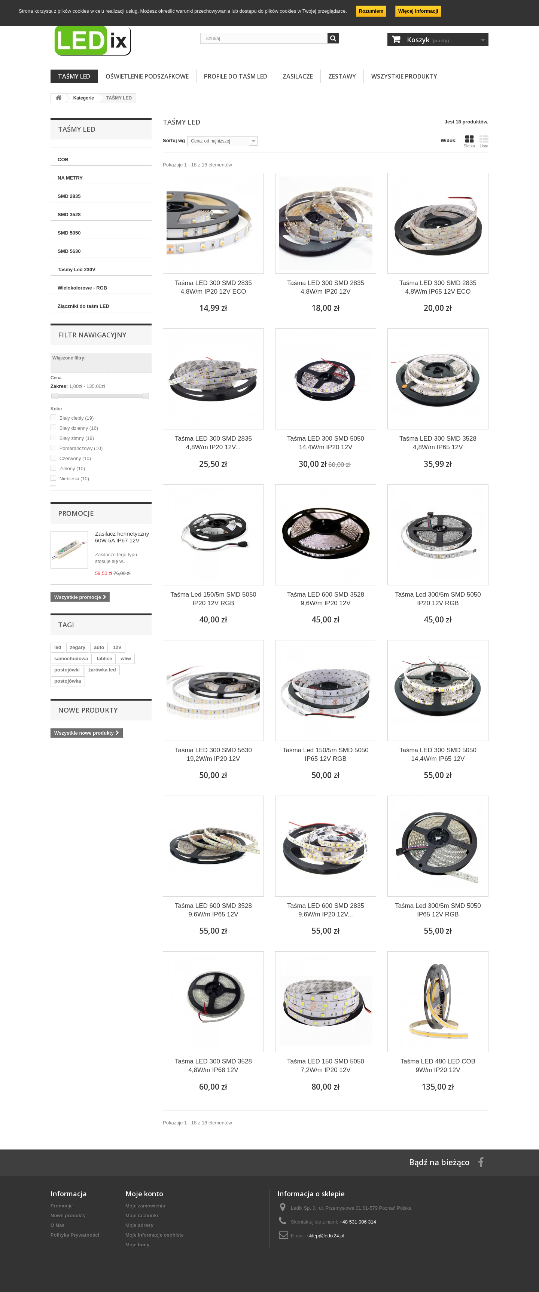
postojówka (67, 681)
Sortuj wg (174, 140)
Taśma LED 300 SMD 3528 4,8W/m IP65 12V (437, 443)
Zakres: (59, 386)
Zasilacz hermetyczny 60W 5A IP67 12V (122, 537)
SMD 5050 (69, 233)
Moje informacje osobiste (154, 1235)
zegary (77, 647)
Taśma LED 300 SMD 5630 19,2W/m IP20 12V (213, 754)
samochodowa (71, 658)
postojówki (67, 670)
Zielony (72, 468)
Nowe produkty (88, 709)
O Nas (58, 1225)
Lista (483, 141)
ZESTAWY (342, 76)
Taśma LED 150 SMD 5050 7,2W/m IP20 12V (325, 1066)
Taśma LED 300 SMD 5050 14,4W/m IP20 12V (325, 443)
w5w (126, 658)
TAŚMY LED (74, 76)
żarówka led (102, 670)
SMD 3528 (69, 214)
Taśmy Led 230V (76, 269)
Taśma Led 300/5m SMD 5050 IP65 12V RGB (438, 910)
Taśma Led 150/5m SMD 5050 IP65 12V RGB (326, 754)
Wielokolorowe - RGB (82, 288)
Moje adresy (139, 1225)
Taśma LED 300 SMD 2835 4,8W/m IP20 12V (325, 287)
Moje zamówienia (145, 1206)
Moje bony (137, 1244)
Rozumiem (371, 11)
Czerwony (75, 458)
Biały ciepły (77, 418)
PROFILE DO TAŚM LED (235, 76)
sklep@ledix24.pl (325, 1236)
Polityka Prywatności (75, 1235)
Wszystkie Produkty (404, 76)
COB (63, 159)
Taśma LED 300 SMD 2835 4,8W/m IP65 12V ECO (437, 287)
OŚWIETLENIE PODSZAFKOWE (147, 76)
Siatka (469, 141)
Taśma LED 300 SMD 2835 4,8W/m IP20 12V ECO (213, 287)
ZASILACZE (298, 76)
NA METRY (70, 178)
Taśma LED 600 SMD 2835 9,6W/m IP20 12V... (325, 910)
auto (99, 647)
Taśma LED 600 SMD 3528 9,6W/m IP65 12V (213, 910)
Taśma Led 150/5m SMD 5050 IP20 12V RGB (213, 599)
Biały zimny (77, 438)
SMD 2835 (69, 196)
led (57, 647)
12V (117, 647)
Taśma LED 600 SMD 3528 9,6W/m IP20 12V (325, 599)
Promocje (76, 513)
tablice (104, 658)
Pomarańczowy (81, 448)
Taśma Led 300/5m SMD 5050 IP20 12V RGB (438, 599)
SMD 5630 (69, 251)
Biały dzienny (79, 428)
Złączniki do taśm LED (83, 306)
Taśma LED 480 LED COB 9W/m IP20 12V (438, 1066)
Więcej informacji (418, 11)
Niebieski (74, 478)
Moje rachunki (141, 1215)
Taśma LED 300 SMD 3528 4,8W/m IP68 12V (213, 1066)
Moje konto (144, 1193)
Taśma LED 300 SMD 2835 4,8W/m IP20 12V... (213, 443)
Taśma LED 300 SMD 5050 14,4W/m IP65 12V (437, 754)
